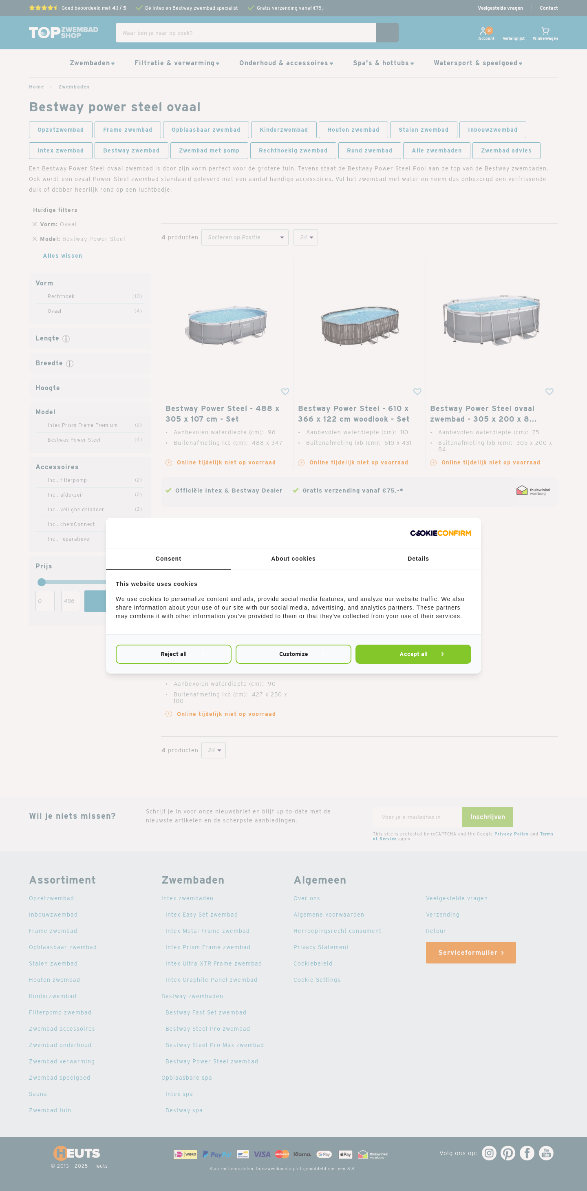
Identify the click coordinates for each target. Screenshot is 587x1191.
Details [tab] (418, 558)
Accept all (413, 654)
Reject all (174, 654)
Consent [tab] (168, 558)
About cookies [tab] (293, 558)
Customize (293, 654)
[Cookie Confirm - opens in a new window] (440, 533)
